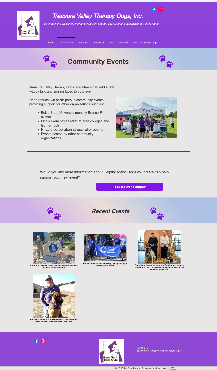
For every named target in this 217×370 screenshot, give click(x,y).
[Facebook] (153, 9)
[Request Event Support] (129, 187)
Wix (173, 368)
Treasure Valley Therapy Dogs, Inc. (97, 15)
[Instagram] (160, 9)
